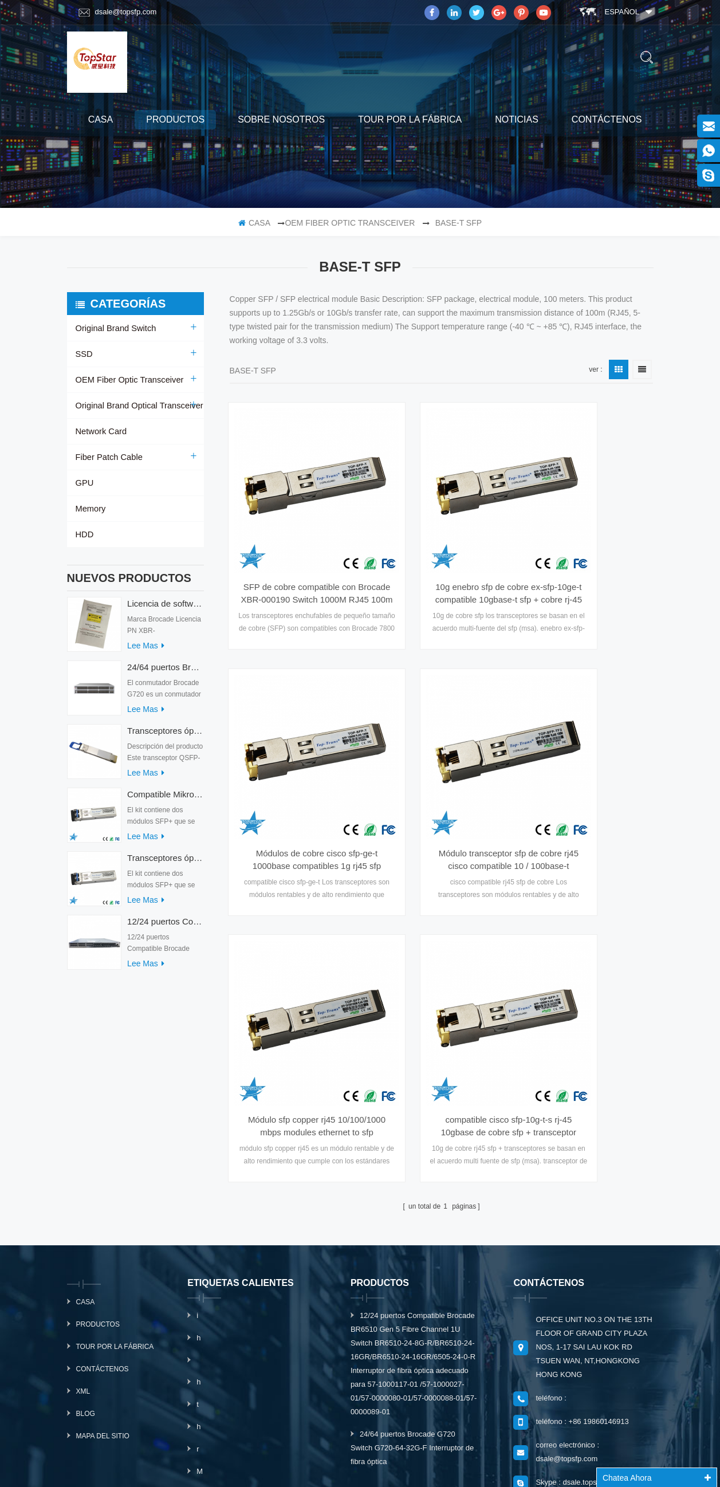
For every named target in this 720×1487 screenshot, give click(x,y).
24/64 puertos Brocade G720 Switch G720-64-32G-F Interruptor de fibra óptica (165, 673)
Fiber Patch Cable (108, 457)
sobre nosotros (281, 119)
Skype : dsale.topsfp (569, 1253)
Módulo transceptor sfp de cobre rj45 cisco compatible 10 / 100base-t (294, 764)
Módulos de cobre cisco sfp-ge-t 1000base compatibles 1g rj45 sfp (588, 546)
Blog (85, 1185)
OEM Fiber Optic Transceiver (350, 222)
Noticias (516, 119)
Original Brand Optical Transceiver (137, 405)
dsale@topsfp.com (117, 12)
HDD (84, 534)
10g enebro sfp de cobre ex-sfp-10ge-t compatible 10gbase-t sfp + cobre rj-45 (441, 546)
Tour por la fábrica (410, 119)
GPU (84, 482)
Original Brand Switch (114, 328)
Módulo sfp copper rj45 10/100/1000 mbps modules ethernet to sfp (441, 764)
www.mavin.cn (392, 1466)
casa (100, 119)
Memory (90, 508)
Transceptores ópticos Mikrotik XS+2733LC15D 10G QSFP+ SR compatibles (165, 863)
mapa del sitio (102, 1207)
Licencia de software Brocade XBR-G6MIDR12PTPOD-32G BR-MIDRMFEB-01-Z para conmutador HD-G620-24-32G (165, 609)
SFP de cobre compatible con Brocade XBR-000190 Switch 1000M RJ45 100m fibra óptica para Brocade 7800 (294, 546)
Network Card (100, 431)
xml (83, 1162)
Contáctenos (607, 119)
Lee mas (145, 651)
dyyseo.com (532, 1451)
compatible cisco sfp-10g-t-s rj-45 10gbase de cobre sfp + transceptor (588, 764)
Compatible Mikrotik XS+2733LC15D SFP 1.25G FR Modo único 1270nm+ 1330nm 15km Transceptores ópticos (165, 800)
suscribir (586, 1357)
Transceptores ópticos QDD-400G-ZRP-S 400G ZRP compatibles (165, 736)
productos (175, 119)
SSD (84, 354)
